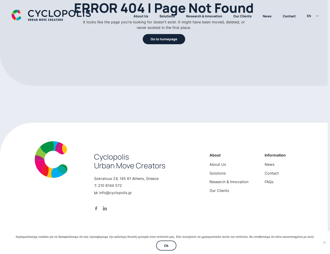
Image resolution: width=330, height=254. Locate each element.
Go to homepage (164, 39)
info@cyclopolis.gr (115, 192)
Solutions (167, 16)
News (267, 16)
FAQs (269, 181)
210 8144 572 (110, 185)
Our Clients (242, 16)
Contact (289, 16)
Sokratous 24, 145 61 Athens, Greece (126, 178)
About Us (140, 16)
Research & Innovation (204, 16)
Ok (166, 245)
